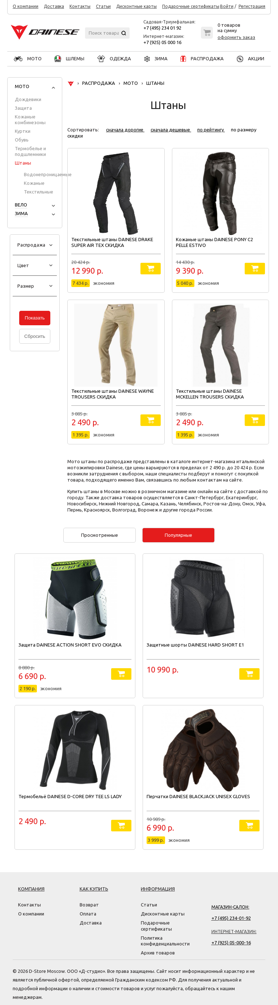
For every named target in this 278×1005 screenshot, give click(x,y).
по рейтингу (211, 129)
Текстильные (38, 191)
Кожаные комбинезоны (30, 119)
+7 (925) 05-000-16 (231, 942)
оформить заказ (236, 37)
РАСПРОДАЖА (202, 58)
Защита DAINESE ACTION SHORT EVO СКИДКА (70, 644)
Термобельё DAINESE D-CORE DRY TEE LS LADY (70, 796)
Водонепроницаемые (48, 174)
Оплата (88, 913)
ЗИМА (156, 58)
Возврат (89, 904)
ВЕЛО (21, 204)
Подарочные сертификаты (190, 6)
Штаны (23, 162)
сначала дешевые (171, 129)
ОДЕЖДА (114, 58)
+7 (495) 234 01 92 (162, 27)
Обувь (22, 139)
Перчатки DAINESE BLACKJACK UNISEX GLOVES (198, 796)
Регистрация (252, 6)
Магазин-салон (229, 907)
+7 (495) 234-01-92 (231, 918)
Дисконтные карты (136, 6)
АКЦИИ (250, 58)
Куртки (22, 131)
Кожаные (34, 183)
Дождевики (28, 99)
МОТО (28, 58)
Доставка (54, 6)
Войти (226, 6)
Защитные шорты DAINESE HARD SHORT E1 (195, 644)
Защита (23, 107)
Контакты (80, 6)
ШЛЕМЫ (69, 58)
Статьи (103, 6)
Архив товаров (158, 952)
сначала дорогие (125, 129)
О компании (25, 6)
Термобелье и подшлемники (30, 151)
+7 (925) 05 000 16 (162, 42)
